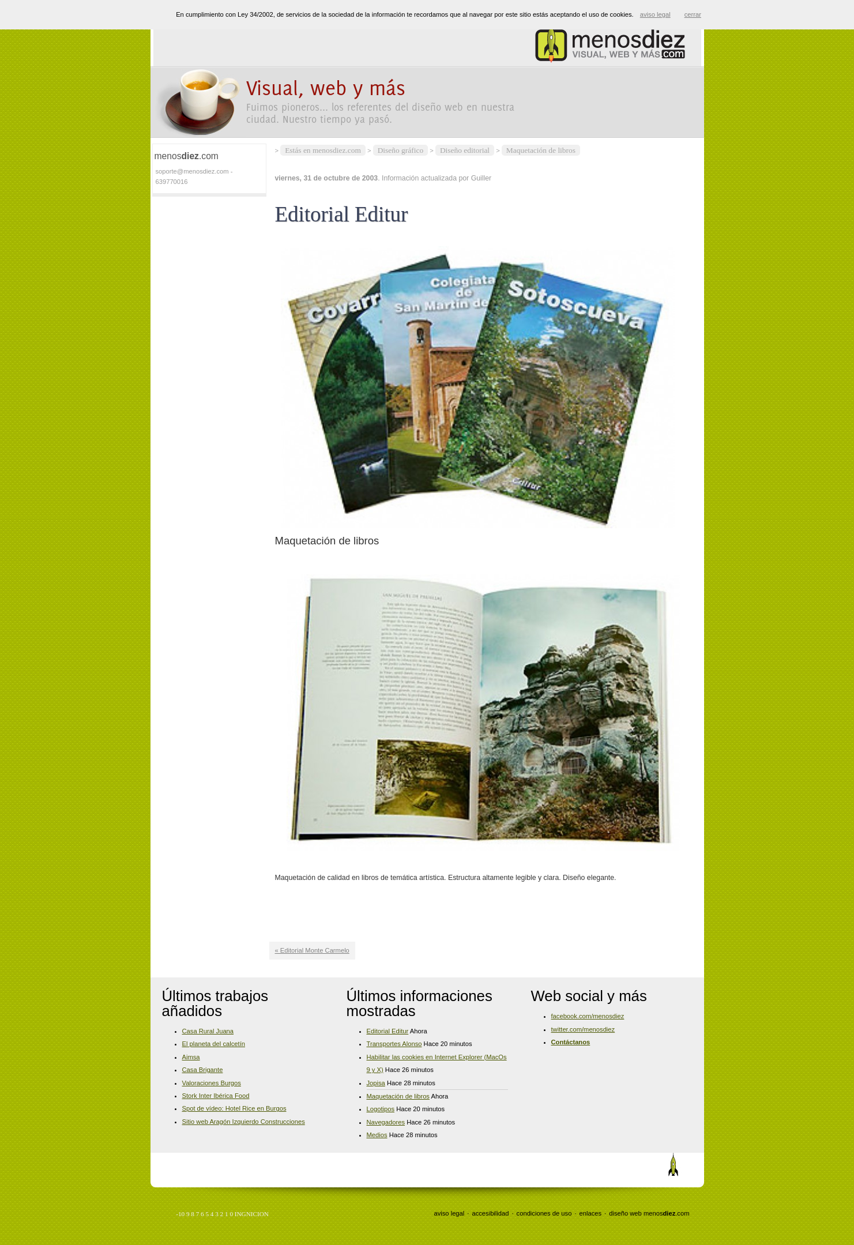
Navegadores (386, 1122)
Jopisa (376, 1082)
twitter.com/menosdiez (583, 1029)
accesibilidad (490, 1213)
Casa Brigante (202, 1069)
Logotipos (381, 1108)
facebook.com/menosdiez (587, 1016)
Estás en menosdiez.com (323, 150)
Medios (377, 1134)
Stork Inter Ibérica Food (216, 1095)
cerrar (692, 14)
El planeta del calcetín (213, 1043)
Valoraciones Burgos (211, 1082)
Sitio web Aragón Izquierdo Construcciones (243, 1121)
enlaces (591, 1213)
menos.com (667, 1213)
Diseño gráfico (400, 150)
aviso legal (449, 1213)
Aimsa (191, 1057)
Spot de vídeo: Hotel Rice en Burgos (234, 1108)
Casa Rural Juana (208, 1031)
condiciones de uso (544, 1213)
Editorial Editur (388, 1031)
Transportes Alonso (394, 1043)
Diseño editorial (465, 150)
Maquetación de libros (540, 150)
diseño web (625, 1213)
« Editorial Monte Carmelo (312, 950)
